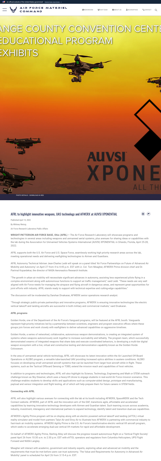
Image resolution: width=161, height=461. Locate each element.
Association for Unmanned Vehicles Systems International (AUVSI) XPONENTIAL (72, 242)
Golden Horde (18, 320)
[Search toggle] (156, 9)
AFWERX (34, 402)
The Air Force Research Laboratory (88, 235)
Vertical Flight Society (136, 434)
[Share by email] (148, 214)
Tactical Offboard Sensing (47, 366)
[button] (53, 2)
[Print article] (143, 214)
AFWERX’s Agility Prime (23, 416)
